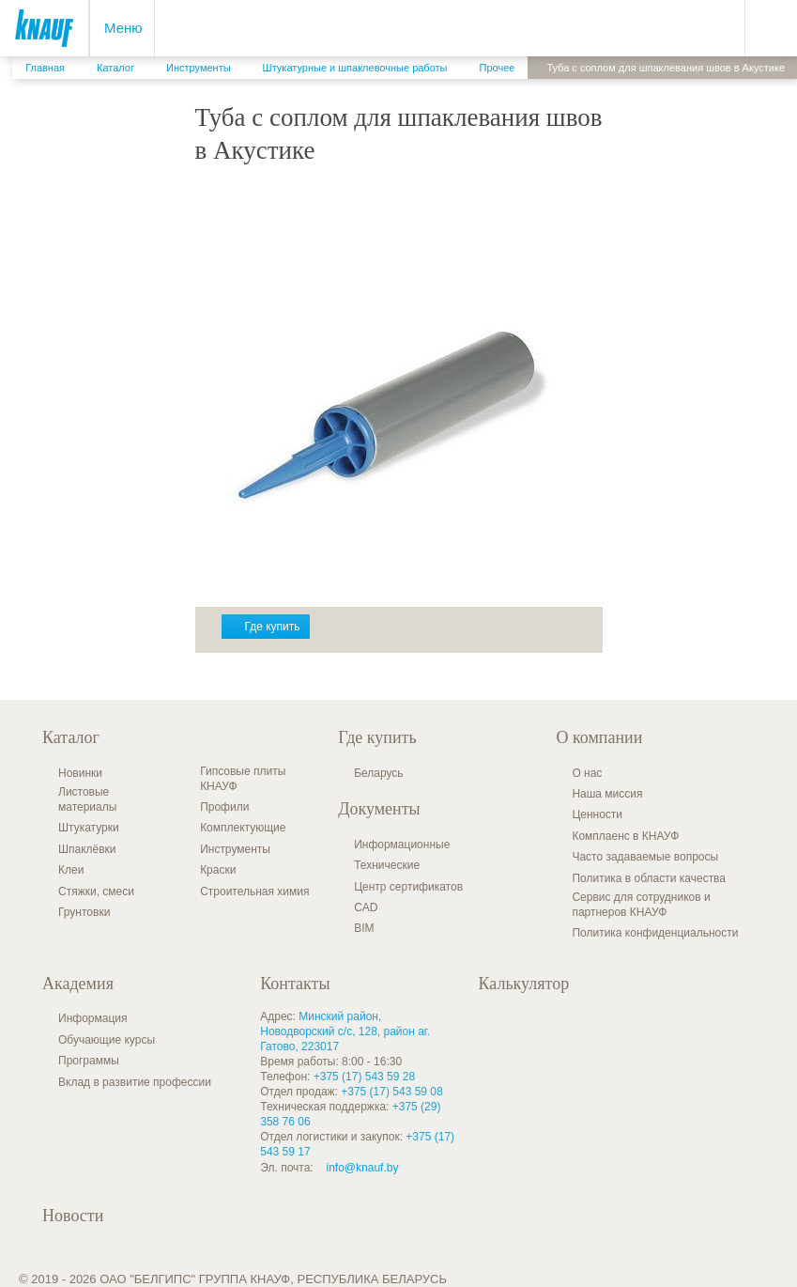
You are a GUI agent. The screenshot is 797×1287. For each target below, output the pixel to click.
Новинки (80, 773)
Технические (387, 865)
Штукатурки (88, 827)
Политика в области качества (649, 878)
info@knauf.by (363, 1167)
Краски (218, 869)
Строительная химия (254, 891)
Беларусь (378, 773)
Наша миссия (607, 793)
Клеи (71, 869)
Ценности (597, 814)
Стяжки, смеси (96, 891)
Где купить (272, 626)
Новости (72, 1215)
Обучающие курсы (106, 1040)
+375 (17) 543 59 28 (364, 1076)
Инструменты (235, 849)
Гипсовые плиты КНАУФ (242, 779)
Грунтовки (84, 912)
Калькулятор (524, 983)
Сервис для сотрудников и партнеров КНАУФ (641, 905)
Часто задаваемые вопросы (645, 856)
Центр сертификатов (408, 886)
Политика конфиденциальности (655, 932)
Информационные (402, 844)
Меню (123, 28)
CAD (365, 907)
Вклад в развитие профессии (134, 1082)
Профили (224, 807)
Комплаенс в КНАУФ (625, 836)
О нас (587, 773)
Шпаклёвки (87, 849)
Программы (88, 1060)
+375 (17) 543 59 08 (391, 1091)
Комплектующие (242, 827)
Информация (92, 1018)
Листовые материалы (87, 799)
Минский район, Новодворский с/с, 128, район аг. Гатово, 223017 (345, 1031)
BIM (364, 928)
